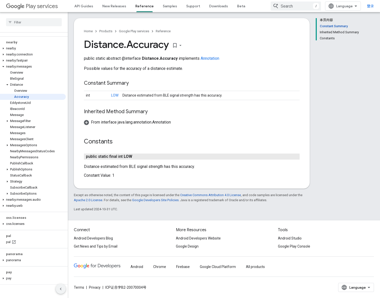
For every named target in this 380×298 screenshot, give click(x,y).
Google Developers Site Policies (155, 200)
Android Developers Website (198, 238)
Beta (241, 6)
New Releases (114, 6)
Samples (170, 6)
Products (105, 31)
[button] (33, 48)
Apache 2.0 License (88, 200)
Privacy (95, 287)
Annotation (210, 58)
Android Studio (290, 238)
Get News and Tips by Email (95, 246)
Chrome (159, 267)
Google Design (187, 246)
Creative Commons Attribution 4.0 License (210, 195)
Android (137, 267)
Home (88, 31)
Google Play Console (294, 246)
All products (255, 267)
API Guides (83, 6)
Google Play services (134, 31)
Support (193, 6)
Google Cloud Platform (218, 267)
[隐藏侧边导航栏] (61, 289)
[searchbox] (34, 22)
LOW (114, 95)
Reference (163, 31)
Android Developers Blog (93, 238)
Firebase (183, 267)
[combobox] (296, 6)
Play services (32, 6)
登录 (370, 6)
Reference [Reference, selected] (144, 6)
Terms (79, 287)
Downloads (218, 6)
